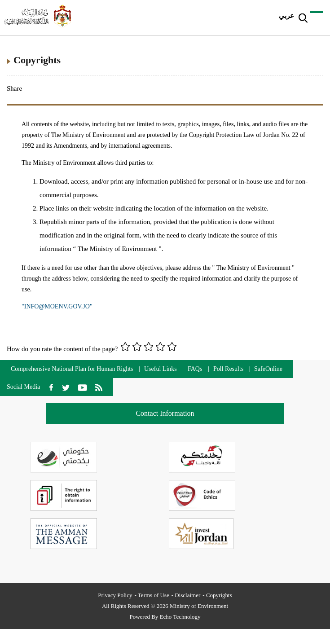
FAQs (195, 368)
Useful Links (160, 368)
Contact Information (165, 413)
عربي (286, 15)
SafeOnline (268, 368)
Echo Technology (180, 616)
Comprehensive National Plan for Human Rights (73, 368)
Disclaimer (187, 595)
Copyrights (219, 595)
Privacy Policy (115, 595)
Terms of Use (153, 595)
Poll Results (228, 368)
